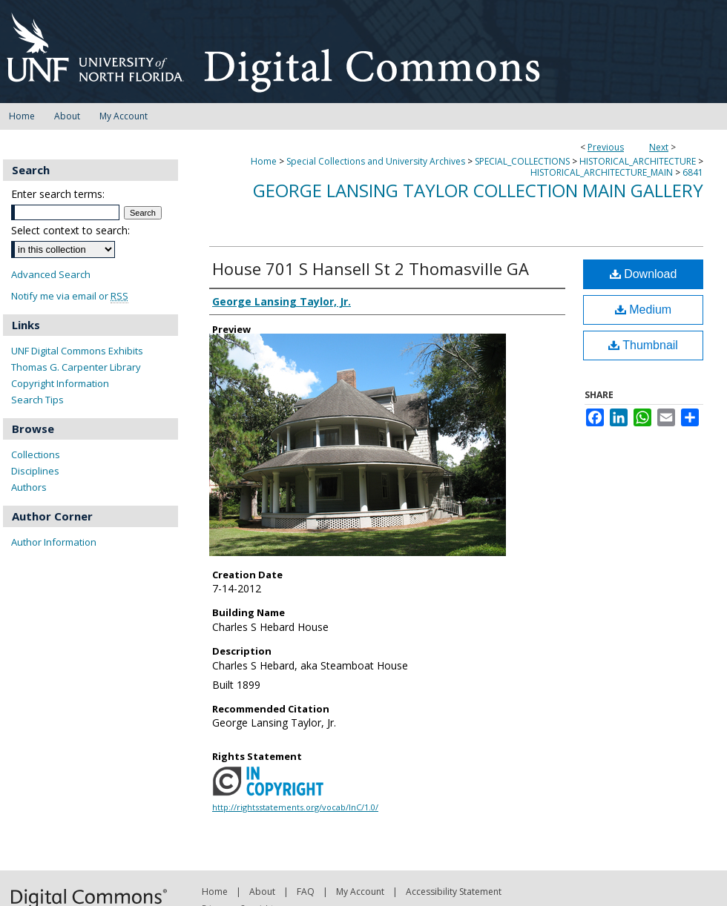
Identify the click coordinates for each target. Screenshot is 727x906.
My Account (360, 891)
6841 (692, 172)
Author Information (53, 542)
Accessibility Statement (453, 891)
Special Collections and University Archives (375, 161)
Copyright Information (60, 383)
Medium (643, 309)
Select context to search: (70, 230)
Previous (606, 147)
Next (658, 147)
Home (264, 161)
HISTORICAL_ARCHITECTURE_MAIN (601, 172)
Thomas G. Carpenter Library (76, 367)
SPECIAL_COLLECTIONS (522, 161)
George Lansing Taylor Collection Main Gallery (478, 190)
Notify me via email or (69, 296)
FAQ (306, 891)
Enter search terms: (58, 194)
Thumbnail (643, 345)
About (262, 891)
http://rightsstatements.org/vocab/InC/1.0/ (295, 807)
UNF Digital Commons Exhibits (77, 350)
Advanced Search (51, 274)
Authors (29, 487)
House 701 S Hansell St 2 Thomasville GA (370, 268)
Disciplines (35, 470)
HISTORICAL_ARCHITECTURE (637, 161)
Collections (35, 454)
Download (643, 274)
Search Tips (37, 399)
